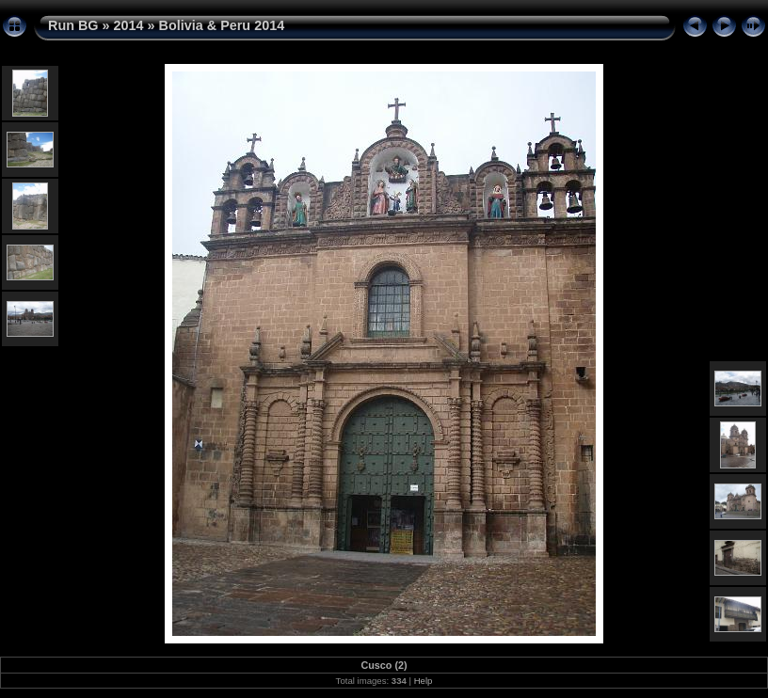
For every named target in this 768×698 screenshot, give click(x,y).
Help (423, 680)
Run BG (73, 25)
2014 (129, 25)
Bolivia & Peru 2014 (222, 25)
